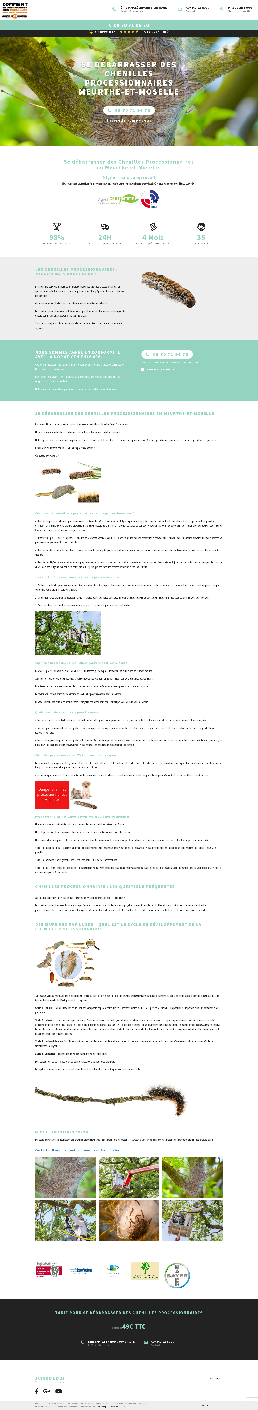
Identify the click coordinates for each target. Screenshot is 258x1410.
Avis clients (214, 1382)
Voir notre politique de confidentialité (111, 1406)
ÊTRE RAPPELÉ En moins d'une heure (129, 124)
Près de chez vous (236, 9)
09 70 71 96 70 (129, 114)
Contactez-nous (193, 9)
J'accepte (205, 1405)
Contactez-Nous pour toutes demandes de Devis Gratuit (78, 1154)
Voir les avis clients (156, 35)
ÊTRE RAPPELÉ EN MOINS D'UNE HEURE (139, 9)
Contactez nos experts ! (47, 459)
